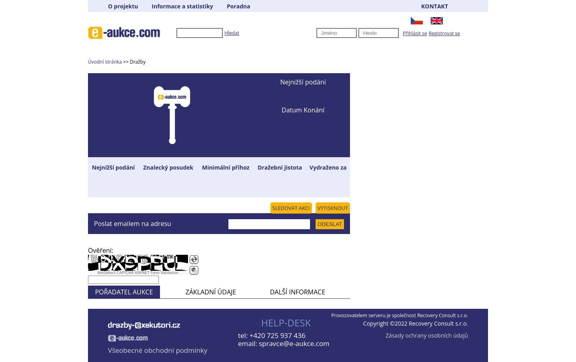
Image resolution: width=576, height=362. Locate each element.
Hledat (231, 33)
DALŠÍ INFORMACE (297, 292)
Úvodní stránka (105, 61)
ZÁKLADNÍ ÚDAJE (211, 292)
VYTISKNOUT (333, 208)
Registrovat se (444, 33)
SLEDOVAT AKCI (291, 208)
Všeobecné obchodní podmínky (157, 350)
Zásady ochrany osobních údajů (427, 335)
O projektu (123, 6)
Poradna (238, 6)
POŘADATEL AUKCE (124, 292)
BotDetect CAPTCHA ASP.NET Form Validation (138, 273)
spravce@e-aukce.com (294, 343)
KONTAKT (434, 6)
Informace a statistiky (182, 6)
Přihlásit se (415, 33)
